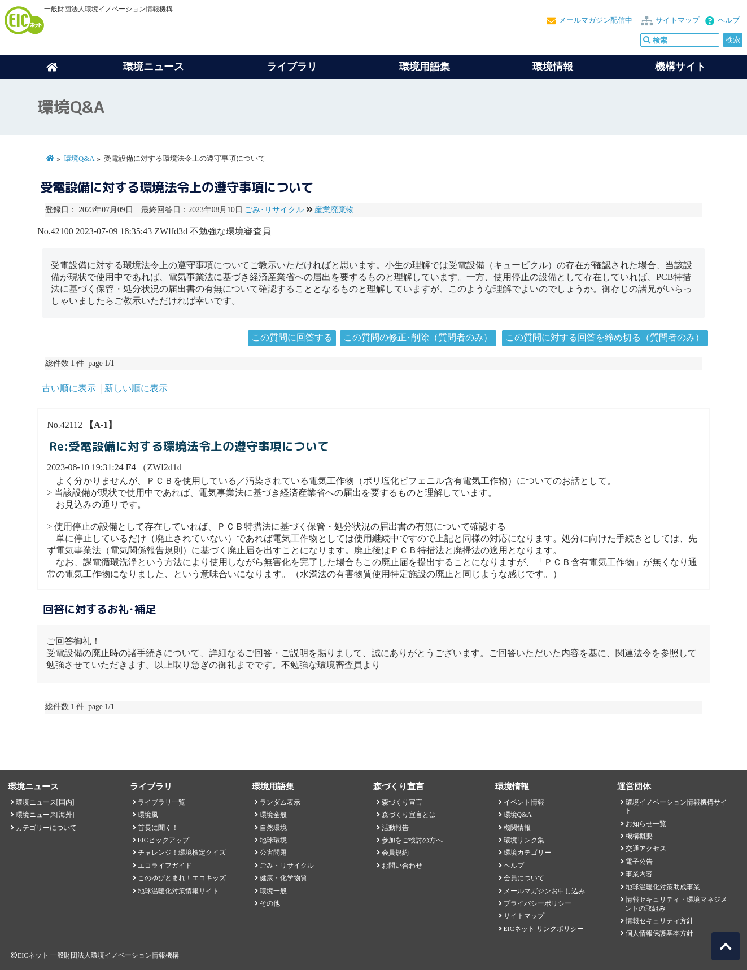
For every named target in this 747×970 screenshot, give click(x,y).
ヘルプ (729, 20)
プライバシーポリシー (537, 903)
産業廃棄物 (334, 210)
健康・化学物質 (283, 878)
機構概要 (639, 836)
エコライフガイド (165, 865)
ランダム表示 (280, 802)
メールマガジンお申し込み (544, 891)
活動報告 (395, 828)
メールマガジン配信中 (595, 20)
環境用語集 (424, 66)
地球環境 (273, 840)
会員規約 (395, 853)
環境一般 (273, 891)
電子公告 (639, 862)
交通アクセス (646, 849)
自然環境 (273, 828)
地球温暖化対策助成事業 (663, 887)
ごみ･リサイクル (274, 210)
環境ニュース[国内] (45, 802)
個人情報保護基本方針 (659, 933)
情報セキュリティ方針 (659, 921)
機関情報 (517, 828)
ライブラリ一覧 (161, 802)
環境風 (148, 815)
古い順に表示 (69, 388)
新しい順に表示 (136, 388)
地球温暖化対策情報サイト (178, 891)
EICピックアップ (163, 840)
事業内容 (639, 874)
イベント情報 (524, 802)
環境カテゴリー (527, 853)
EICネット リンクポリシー (544, 929)
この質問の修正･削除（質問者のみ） (417, 337)
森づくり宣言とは (409, 815)
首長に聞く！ (158, 828)
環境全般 (273, 815)
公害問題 (273, 853)
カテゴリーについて (46, 828)
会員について (524, 878)
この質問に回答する (292, 337)
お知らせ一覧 (646, 824)
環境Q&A (79, 159)
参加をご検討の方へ (412, 840)
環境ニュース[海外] (45, 815)
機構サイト (680, 66)
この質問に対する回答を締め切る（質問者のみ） (604, 337)
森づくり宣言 (402, 802)
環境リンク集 (524, 840)
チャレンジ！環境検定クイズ (182, 853)
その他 (270, 903)
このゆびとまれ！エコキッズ (182, 878)
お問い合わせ (402, 865)
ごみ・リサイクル (287, 865)
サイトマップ (678, 20)
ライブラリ (292, 66)
